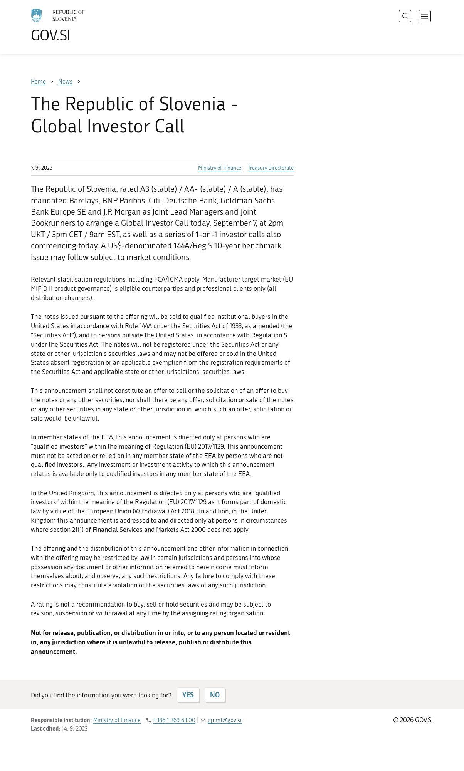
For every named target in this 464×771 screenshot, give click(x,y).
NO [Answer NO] (215, 695)
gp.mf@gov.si (225, 720)
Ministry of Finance (219, 168)
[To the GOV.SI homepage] (79, 25)
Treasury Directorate (271, 168)
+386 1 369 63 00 (174, 720)
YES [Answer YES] (188, 695)
